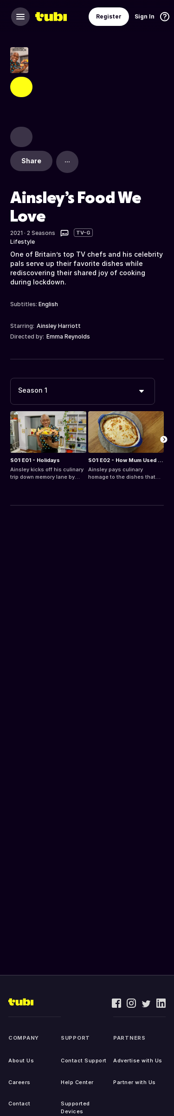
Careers (19, 1082)
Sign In (145, 16)
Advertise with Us (137, 1060)
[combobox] (83, 391)
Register (109, 16)
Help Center (77, 1082)
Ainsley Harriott (59, 325)
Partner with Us (134, 1082)
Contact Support (84, 1060)
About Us (21, 1060)
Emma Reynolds (68, 336)
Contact (19, 1103)
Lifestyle (22, 241)
